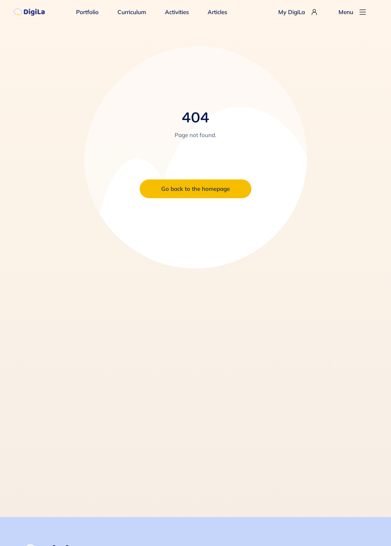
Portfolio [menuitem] (87, 11)
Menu (353, 12)
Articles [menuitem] (217, 11)
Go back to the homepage (195, 188)
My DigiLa (298, 12)
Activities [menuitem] (177, 11)
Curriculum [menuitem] (131, 11)
